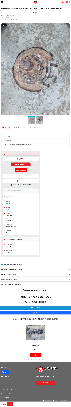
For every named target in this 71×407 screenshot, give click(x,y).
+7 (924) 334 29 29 (37, 302)
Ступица (8, 198)
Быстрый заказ (21, 170)
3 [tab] (28, 359)
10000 (35, 355)
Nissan (8, 203)
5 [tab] (34, 359)
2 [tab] (26, 359)
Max (35, 313)
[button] (67, 25)
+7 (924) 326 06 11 (6, 393)
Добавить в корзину (20, 164)
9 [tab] (45, 359)
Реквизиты (45, 382)
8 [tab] (42, 359)
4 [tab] (31, 359)
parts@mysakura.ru (7, 397)
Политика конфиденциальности (46, 376)
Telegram (35, 308)
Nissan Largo (51, 318)
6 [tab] (37, 359)
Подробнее (6, 144)
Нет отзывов (13, 19)
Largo (7, 209)
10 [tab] (48, 359)
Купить (10, 404)
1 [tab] (23, 359)
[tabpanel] (35, 340)
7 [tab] (40, 359)
